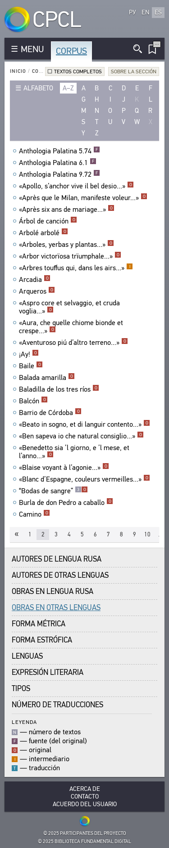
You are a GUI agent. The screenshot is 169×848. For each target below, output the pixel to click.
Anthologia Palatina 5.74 (59, 151)
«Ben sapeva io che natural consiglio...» (81, 436)
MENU (32, 49)
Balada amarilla (47, 378)
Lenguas (27, 656)
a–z (68, 88)
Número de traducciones (57, 705)
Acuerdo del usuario (85, 804)
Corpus (71, 51)
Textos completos (78, 71)
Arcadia (34, 280)
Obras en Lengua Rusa (52, 591)
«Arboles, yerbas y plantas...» (66, 245)
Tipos (21, 688)
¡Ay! (29, 354)
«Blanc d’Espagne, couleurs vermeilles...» (84, 479)
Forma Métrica (38, 624)
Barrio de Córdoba (50, 413)
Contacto (85, 796)
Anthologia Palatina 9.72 (59, 174)
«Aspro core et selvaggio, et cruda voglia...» (69, 307)
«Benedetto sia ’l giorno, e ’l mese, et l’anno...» (74, 452)
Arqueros (37, 291)
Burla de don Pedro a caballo (66, 503)
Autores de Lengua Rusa (56, 559)
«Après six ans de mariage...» (66, 209)
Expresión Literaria (47, 672)
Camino (34, 514)
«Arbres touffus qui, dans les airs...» (76, 268)
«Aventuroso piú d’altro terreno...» (73, 343)
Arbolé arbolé (43, 233)
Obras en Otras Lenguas (56, 607)
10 (147, 534)
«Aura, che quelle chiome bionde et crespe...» (71, 327)
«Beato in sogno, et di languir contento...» (84, 424)
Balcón (33, 401)
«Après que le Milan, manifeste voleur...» (83, 198)
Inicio (18, 71)
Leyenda (24, 722)
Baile (31, 366)
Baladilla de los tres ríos (59, 389)
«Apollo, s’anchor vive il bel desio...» (76, 186)
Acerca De (84, 789)
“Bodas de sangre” (53, 491)
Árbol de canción (48, 221)
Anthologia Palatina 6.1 (57, 163)
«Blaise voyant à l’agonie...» (64, 468)
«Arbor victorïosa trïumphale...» (70, 256)
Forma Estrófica (42, 640)
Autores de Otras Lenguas (60, 575)
